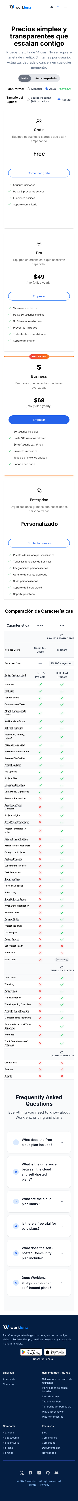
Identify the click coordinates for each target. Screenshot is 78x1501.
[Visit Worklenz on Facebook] (30, 1473)
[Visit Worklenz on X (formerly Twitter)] (22, 1473)
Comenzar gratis (39, 173)
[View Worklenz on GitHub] (48, 1473)
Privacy (44, 1484)
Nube (24, 78)
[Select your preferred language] (54, 6)
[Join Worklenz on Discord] (56, 1473)
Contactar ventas (39, 543)
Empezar (39, 296)
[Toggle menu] (65, 7)
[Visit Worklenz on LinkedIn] (39, 1473)
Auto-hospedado (46, 78)
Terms (32, 1484)
